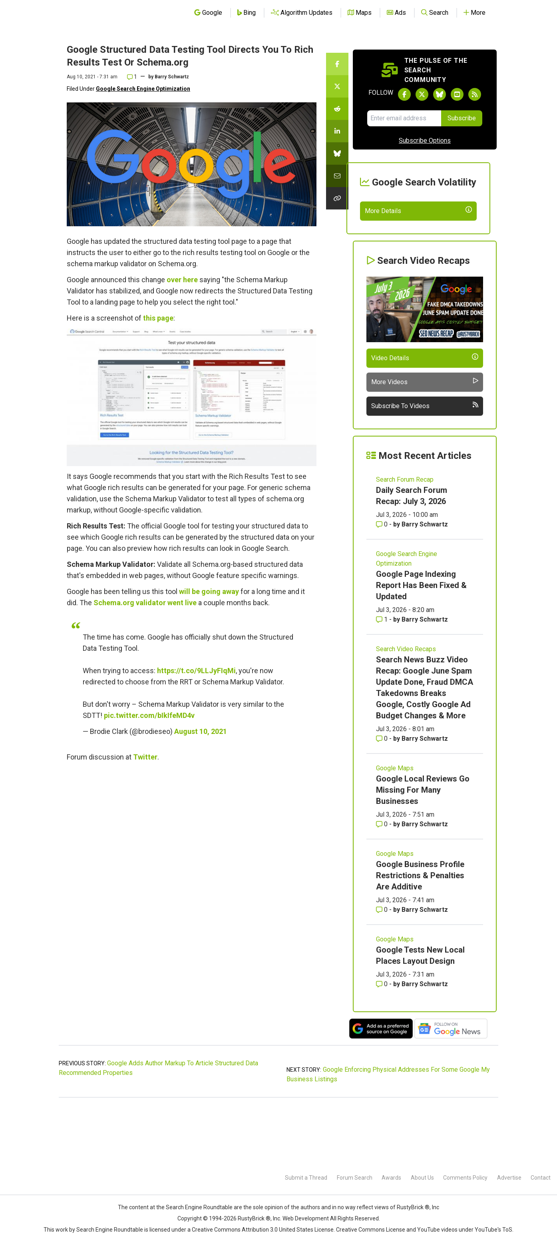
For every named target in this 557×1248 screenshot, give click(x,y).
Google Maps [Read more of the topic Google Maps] (395, 826)
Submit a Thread (306, 1177)
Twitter (145, 757)
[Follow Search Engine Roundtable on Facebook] (404, 94)
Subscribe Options (425, 140)
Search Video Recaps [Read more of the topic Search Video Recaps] (406, 707)
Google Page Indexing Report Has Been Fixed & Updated (421, 644)
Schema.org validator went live (145, 602)
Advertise (509, 1177)
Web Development (305, 1218)
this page (158, 318)
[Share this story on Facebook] (337, 64)
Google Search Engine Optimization (143, 89)
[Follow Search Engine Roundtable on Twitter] (422, 94)
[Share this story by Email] (337, 176)
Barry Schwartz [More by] (172, 77)
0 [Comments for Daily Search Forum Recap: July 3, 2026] (382, 582)
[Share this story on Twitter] (337, 86)
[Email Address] (404, 118)
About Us (422, 1177)
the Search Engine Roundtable (195, 1207)
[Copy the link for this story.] (337, 198)
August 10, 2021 (200, 731)
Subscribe (462, 118)
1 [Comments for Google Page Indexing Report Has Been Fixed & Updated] (382, 678)
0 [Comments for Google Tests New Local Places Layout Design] (382, 1042)
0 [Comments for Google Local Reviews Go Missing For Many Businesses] (382, 882)
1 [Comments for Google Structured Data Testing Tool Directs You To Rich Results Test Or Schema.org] (132, 77)
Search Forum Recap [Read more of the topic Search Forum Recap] (405, 538)
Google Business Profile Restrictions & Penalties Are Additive (420, 934)
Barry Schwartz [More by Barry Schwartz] (425, 582)
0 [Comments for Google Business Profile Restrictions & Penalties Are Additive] (382, 968)
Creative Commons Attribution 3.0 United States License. (263, 1229)
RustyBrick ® (254, 1218)
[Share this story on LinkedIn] (337, 131)
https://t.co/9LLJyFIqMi (196, 670)
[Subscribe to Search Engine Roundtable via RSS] (474, 94)
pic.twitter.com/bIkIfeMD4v (149, 715)
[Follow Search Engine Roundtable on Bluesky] (439, 94)
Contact (541, 1177)
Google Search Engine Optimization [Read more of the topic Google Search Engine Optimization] (406, 617)
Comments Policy (465, 1177)
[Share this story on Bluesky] (337, 153)
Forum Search (354, 1177)
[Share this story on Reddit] (337, 109)
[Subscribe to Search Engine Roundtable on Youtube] (457, 94)
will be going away (209, 591)
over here (182, 279)
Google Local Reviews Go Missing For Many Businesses (422, 848)
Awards (391, 1177)
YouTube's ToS (493, 1229)
